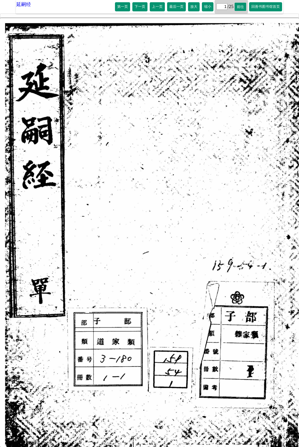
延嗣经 (23, 4)
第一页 (122, 6)
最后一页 (176, 6)
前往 (240, 7)
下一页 (140, 6)
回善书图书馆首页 (265, 6)
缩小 (207, 6)
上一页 (157, 6)
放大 (193, 6)
